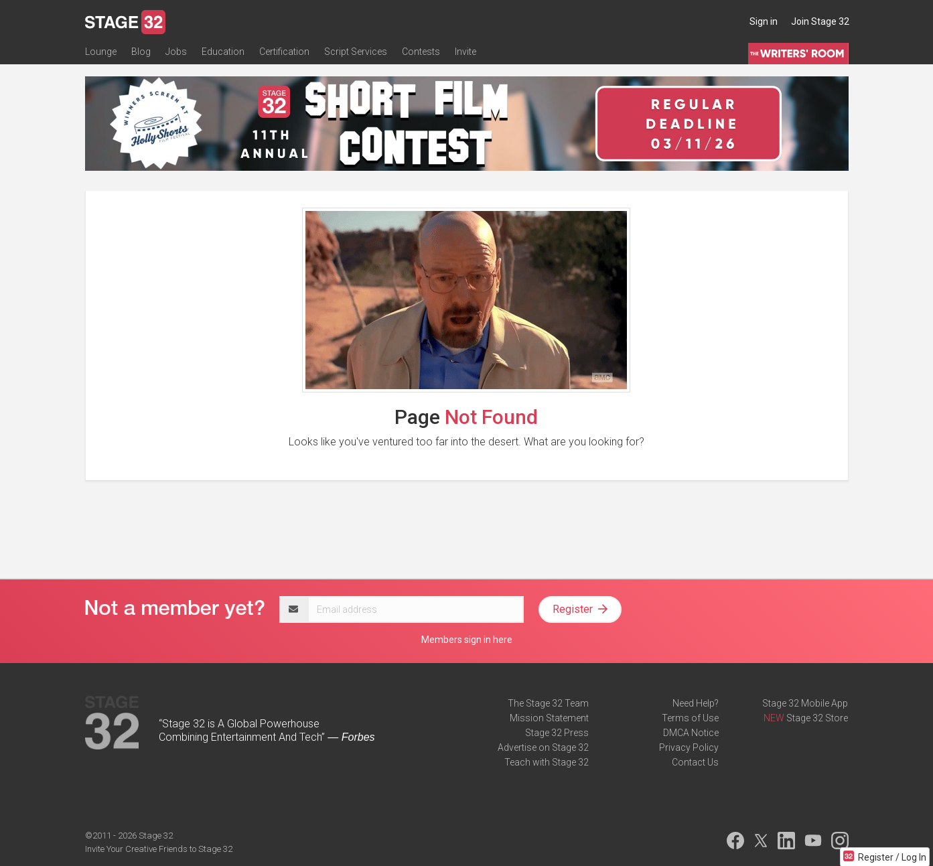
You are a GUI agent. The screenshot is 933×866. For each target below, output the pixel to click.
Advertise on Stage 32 (543, 747)
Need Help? (695, 703)
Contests (421, 51)
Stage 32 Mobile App (805, 703)
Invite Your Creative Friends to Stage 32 (158, 849)
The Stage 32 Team (548, 703)
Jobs (176, 51)
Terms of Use (690, 718)
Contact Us (695, 762)
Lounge (101, 51)
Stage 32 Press (557, 732)
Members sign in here (466, 639)
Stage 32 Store (817, 718)
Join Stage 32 (820, 21)
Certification (284, 51)
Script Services (355, 51)
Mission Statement (549, 718)
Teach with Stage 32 (546, 762)
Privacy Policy (689, 747)
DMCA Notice (691, 732)
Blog (141, 51)
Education (223, 51)
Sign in (763, 21)
